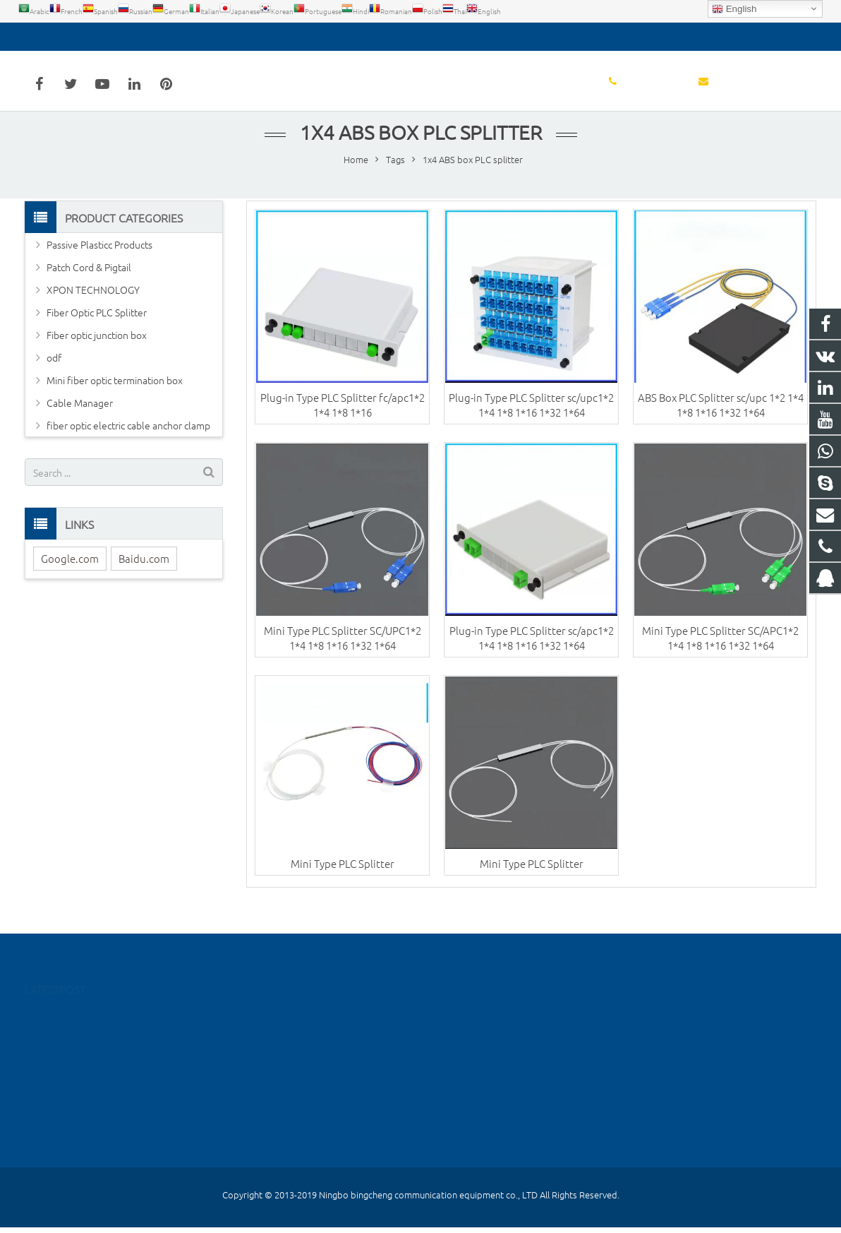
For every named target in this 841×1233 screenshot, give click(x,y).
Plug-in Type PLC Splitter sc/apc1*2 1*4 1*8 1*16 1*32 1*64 (531, 652)
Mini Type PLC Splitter (342, 877)
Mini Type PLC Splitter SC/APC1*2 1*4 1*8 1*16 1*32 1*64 (720, 652)
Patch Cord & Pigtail (89, 281)
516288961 (469, 1019)
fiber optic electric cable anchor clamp (128, 439)
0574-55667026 (70, 37)
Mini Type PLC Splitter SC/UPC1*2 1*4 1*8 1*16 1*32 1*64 (342, 652)
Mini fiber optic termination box (115, 394)
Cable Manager (80, 417)
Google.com (70, 572)
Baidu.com (144, 572)
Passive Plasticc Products (99, 258)
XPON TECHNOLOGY (93, 304)
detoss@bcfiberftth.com (179, 37)
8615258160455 (477, 1101)
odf (54, 371)
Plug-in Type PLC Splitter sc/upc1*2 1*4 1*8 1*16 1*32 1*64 (531, 419)
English (734, 9)
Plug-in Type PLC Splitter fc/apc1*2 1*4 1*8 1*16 (342, 419)
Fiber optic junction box (97, 349)
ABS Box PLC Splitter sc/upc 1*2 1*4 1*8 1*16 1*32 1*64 (721, 419)
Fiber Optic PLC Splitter (97, 326)
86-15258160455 (478, 1040)
